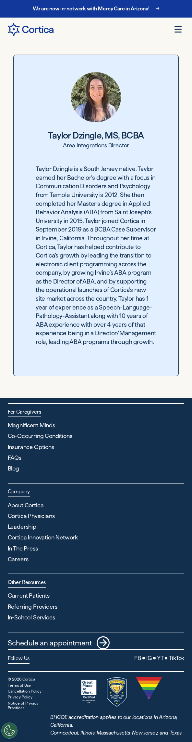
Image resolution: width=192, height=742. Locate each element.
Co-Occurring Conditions (40, 436)
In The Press (23, 548)
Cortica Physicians (31, 516)
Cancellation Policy (25, 691)
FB (137, 658)
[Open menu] (178, 29)
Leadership (22, 526)
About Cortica (26, 505)
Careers (18, 559)
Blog (13, 468)
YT (160, 658)
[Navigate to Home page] (31, 29)
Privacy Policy (20, 697)
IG (149, 658)
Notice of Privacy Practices (23, 705)
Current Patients (29, 595)
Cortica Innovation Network (43, 537)
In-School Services (31, 617)
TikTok (176, 658)
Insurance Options (31, 447)
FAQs (14, 458)
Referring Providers (33, 606)
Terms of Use (19, 685)
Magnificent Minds (31, 425)
